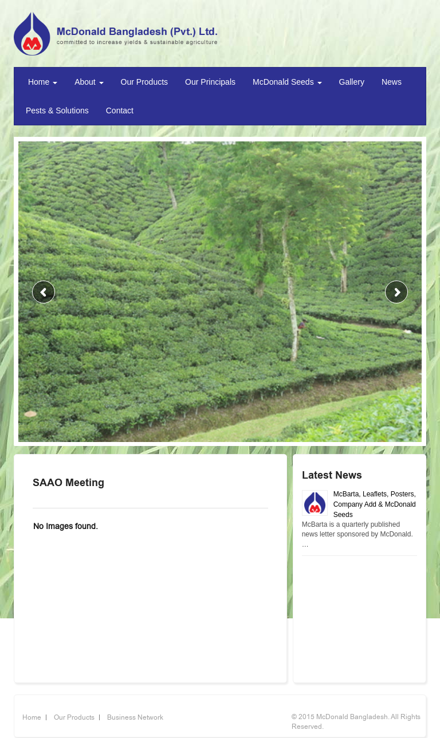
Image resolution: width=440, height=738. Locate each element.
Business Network (135, 717)
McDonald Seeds (287, 81)
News (392, 81)
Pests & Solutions (57, 110)
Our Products (144, 81)
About (88, 81)
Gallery (351, 81)
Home (41, 81)
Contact (119, 110)
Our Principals (210, 81)
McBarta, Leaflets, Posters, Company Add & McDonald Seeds (374, 504)
